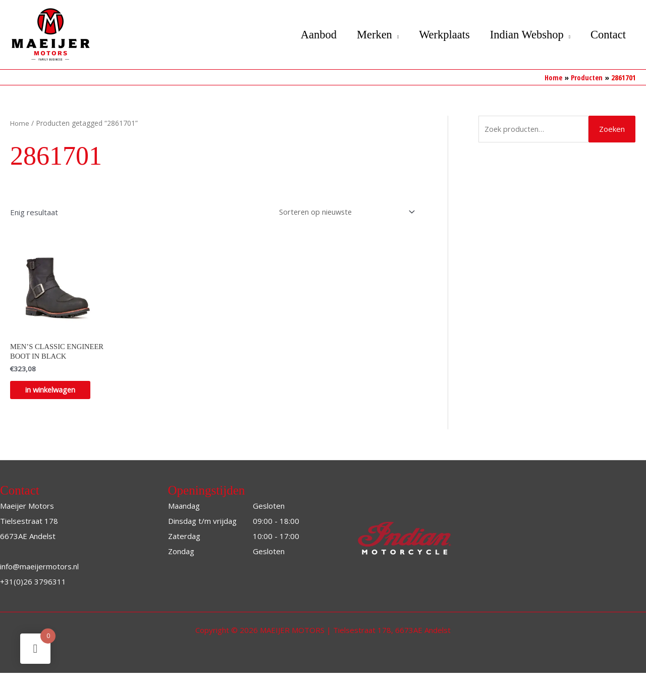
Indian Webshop (523, 34)
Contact (607, 34)
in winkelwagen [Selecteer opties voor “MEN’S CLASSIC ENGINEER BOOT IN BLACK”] (56, 400)
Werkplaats (438, 34)
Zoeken (612, 129)
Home (20, 123)
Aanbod (307, 34)
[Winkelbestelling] (342, 211)
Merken (365, 34)
